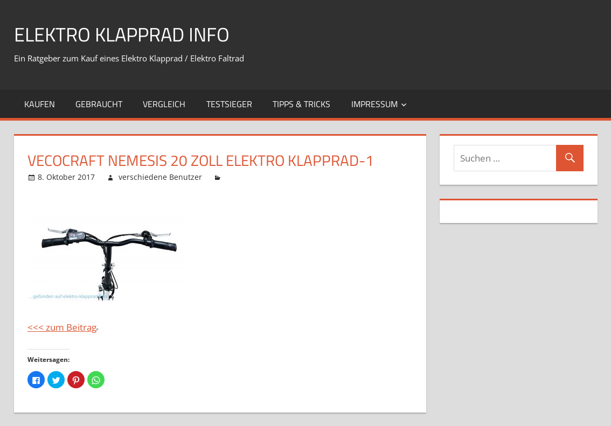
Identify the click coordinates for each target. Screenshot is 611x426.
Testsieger (229, 103)
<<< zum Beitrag (61, 327)
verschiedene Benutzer (160, 177)
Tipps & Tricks (301, 103)
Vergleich (164, 103)
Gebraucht (98, 103)
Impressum (374, 103)
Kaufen (39, 103)
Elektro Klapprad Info (122, 34)
